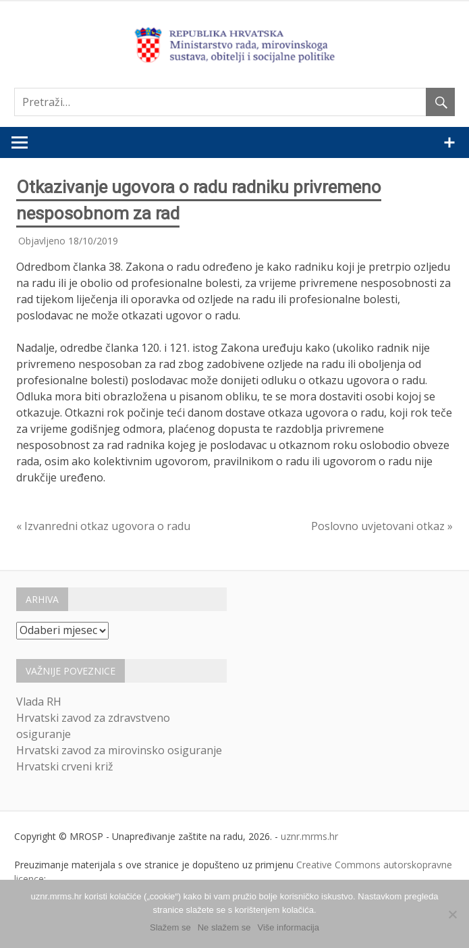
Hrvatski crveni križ (64, 766)
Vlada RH (38, 701)
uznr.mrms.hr (309, 836)
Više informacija (288, 927)
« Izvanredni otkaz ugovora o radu (103, 526)
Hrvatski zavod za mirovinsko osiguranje (119, 750)
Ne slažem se (224, 927)
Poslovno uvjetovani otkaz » (382, 526)
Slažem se (170, 927)
